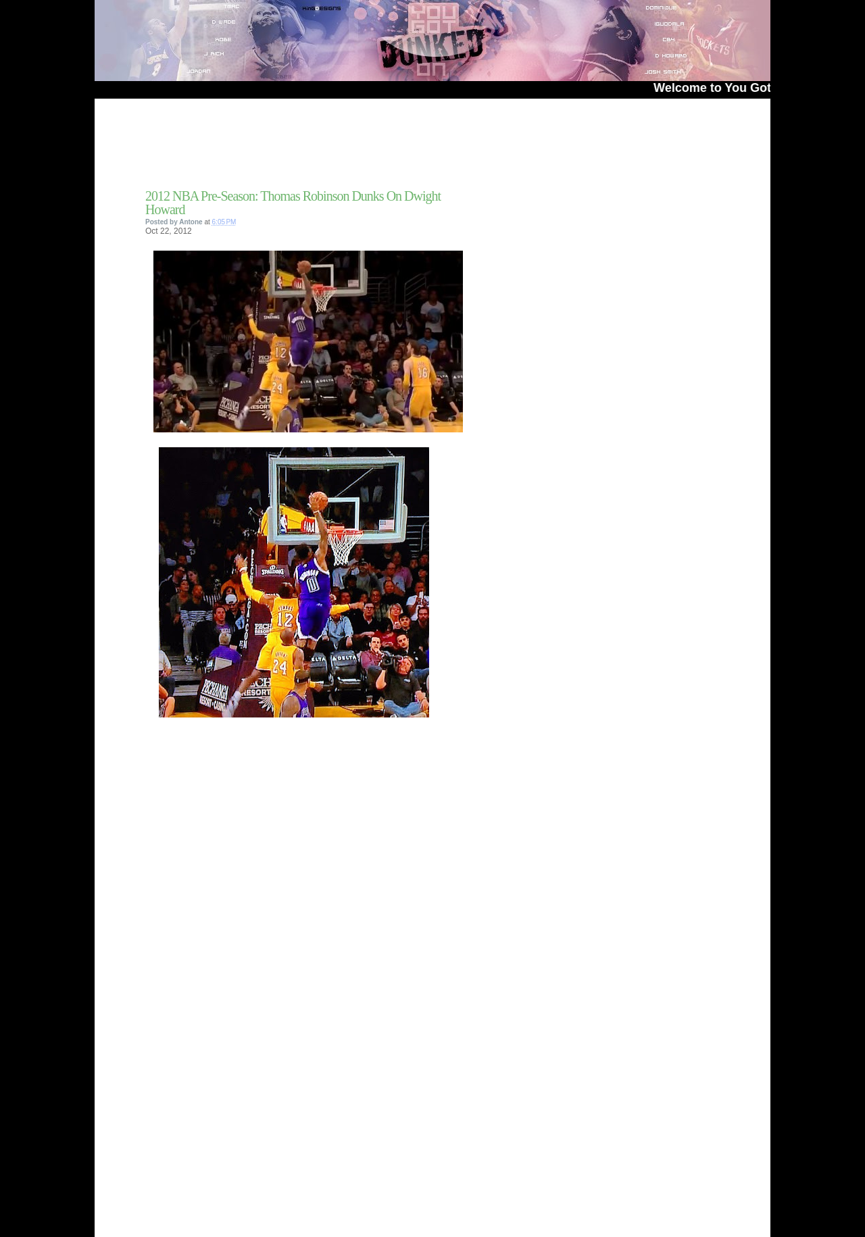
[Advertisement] (303, 148)
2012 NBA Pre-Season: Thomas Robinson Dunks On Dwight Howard (293, 202)
